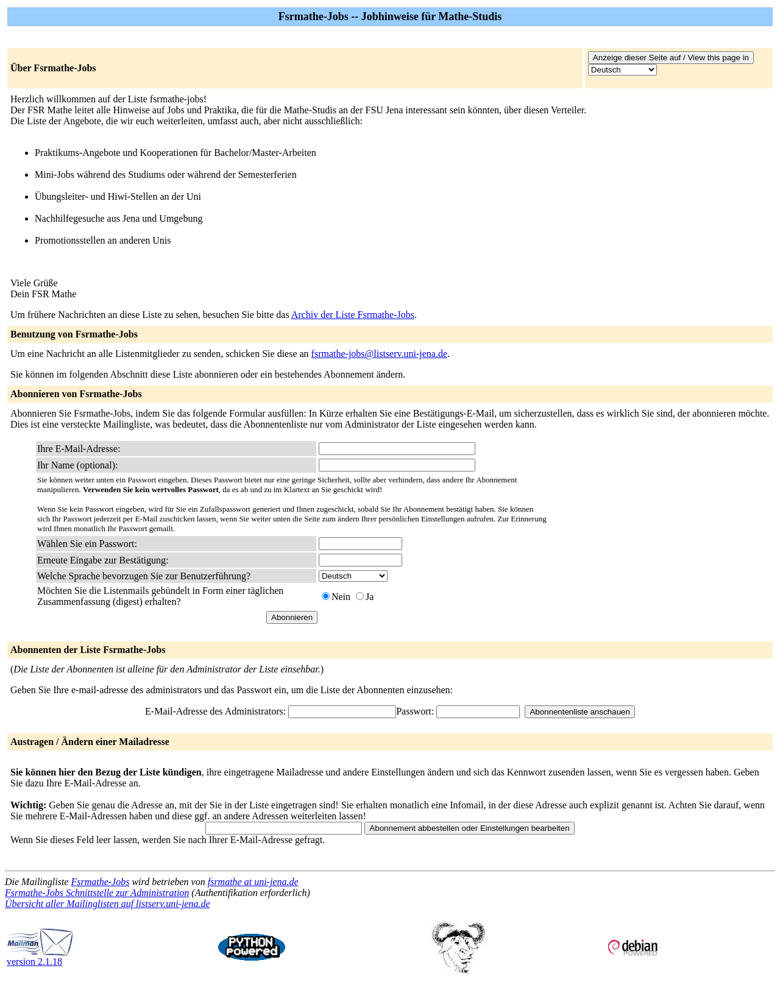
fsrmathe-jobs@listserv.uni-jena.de (379, 353)
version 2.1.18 (40, 957)
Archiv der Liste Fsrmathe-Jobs (352, 314)
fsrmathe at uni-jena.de (253, 882)
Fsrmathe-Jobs (100, 882)
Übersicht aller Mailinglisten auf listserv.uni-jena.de (107, 904)
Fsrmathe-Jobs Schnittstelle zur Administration (97, 893)
